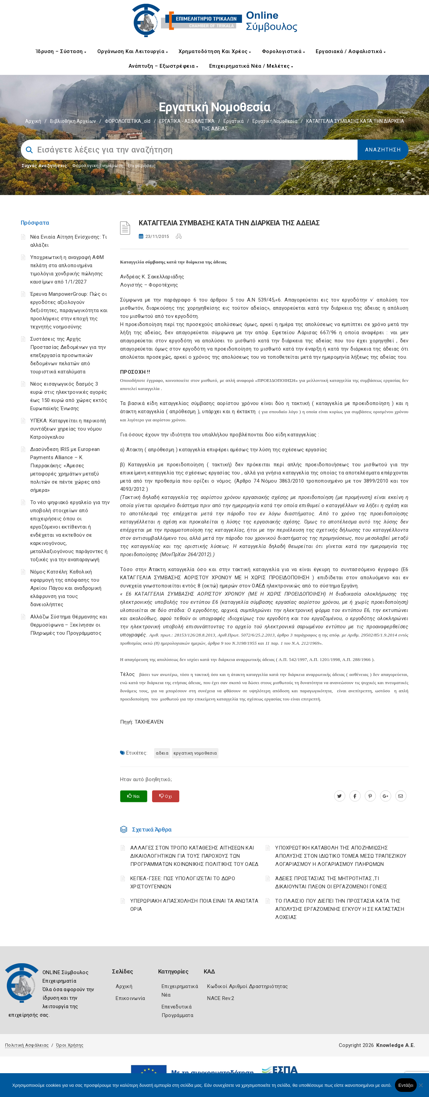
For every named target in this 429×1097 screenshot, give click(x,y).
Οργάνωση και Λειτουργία (132, 51)
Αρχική (33, 121)
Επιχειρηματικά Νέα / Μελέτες (251, 66)
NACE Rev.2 (220, 998)
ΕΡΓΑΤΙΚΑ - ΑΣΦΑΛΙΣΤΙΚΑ (187, 121)
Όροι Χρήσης (69, 1045)
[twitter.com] (339, 796)
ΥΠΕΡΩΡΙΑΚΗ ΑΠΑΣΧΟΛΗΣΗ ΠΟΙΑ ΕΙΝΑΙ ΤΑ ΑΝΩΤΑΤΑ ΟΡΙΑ (194, 905)
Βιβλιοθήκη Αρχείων (73, 121)
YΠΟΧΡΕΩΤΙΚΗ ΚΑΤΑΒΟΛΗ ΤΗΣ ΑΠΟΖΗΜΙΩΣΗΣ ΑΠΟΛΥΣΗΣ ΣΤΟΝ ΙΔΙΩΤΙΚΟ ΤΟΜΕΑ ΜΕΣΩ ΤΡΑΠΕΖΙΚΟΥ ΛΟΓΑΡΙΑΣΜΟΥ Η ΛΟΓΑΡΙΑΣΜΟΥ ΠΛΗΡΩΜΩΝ (340, 856)
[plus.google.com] (385, 796)
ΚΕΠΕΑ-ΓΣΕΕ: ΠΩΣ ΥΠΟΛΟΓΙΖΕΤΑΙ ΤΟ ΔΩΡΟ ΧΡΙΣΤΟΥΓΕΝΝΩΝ (182, 882)
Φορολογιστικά (283, 51)
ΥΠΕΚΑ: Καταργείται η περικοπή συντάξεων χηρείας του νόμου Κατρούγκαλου (68, 429)
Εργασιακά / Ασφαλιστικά (351, 51)
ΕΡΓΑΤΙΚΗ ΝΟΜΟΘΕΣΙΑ (195, 753)
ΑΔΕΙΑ (162, 753)
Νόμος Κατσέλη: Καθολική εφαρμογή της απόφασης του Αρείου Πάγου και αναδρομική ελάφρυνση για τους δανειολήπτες (66, 588)
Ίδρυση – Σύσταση (61, 51)
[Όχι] (420, 1088)
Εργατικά (234, 121)
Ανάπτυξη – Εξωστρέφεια (163, 66)
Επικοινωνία (130, 998)
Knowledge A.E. (395, 1045)
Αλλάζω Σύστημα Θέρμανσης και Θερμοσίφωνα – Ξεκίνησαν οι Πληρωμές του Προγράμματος (68, 625)
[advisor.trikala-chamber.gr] (401, 796)
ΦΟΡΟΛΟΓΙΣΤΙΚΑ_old (127, 121)
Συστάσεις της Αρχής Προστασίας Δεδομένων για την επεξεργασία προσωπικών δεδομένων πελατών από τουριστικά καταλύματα (68, 355)
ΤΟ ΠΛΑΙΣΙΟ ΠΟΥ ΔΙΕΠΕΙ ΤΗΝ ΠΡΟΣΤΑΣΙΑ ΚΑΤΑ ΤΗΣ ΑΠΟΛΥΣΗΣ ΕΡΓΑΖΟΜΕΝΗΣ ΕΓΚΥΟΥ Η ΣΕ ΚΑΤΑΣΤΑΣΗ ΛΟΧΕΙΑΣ (339, 909)
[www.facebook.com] (355, 796)
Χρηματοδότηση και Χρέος (215, 51)
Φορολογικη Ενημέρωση (97, 165)
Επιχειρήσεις (142, 165)
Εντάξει (405, 1085)
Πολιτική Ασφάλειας (27, 1045)
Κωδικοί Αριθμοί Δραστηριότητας (247, 986)
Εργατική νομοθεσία (274, 121)
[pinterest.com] (370, 796)
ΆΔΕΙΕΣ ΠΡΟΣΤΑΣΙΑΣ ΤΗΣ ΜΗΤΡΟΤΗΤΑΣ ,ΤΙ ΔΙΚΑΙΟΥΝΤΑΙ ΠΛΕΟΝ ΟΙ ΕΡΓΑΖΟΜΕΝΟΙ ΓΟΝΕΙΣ (331, 882)
